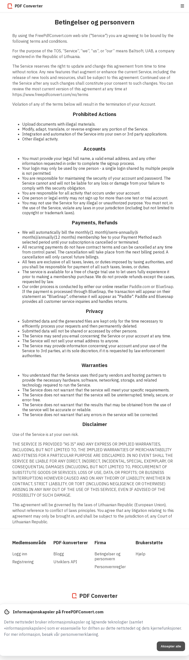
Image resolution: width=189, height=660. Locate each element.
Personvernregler (110, 566)
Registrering (23, 561)
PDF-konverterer (70, 542)
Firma (100, 542)
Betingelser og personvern (107, 556)
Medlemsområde (29, 542)
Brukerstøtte (149, 542)
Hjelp (140, 553)
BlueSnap (164, 286)
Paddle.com (139, 286)
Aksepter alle (171, 646)
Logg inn (19, 553)
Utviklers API (65, 561)
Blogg (58, 553)
